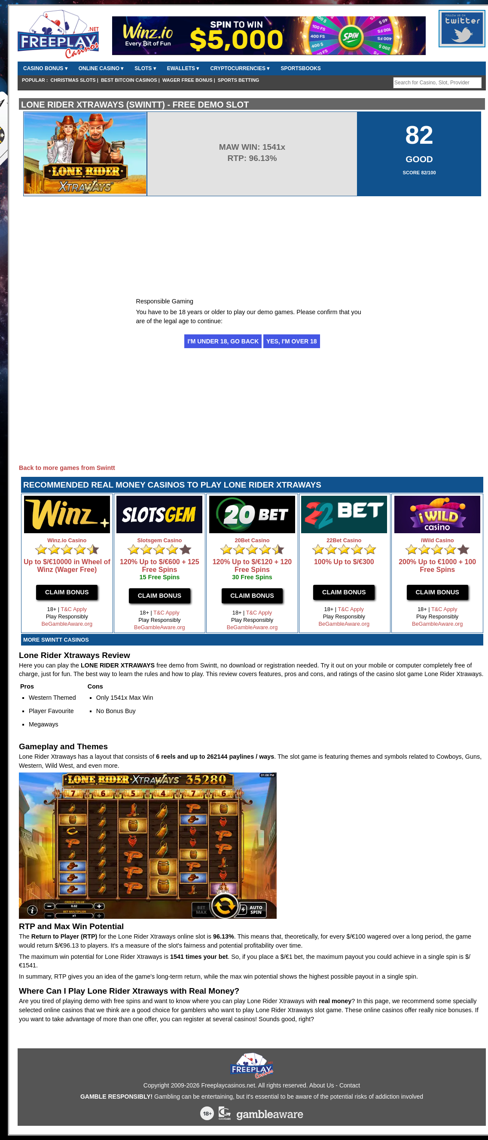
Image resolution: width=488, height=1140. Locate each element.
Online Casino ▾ (101, 68)
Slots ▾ (145, 68)
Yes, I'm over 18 (291, 341)
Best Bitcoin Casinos (129, 80)
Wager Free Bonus (187, 80)
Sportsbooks (300, 68)
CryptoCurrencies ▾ (239, 68)
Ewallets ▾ (183, 68)
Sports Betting (238, 80)
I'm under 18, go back (223, 341)
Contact (349, 1085)
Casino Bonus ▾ (45, 68)
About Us (321, 1085)
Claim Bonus (67, 592)
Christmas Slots (73, 80)
